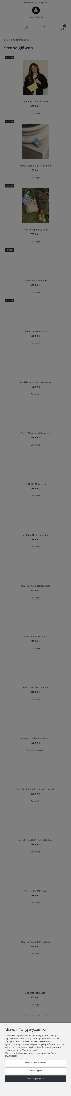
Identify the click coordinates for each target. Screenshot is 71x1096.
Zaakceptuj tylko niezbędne (35, 1063)
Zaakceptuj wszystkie (35, 1079)
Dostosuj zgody (35, 1071)
